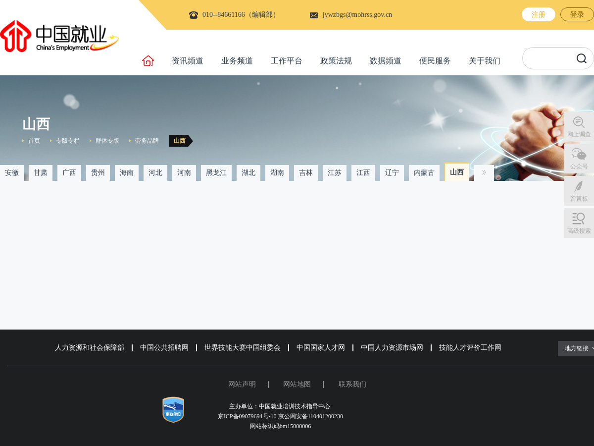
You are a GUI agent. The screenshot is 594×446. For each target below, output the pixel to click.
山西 (180, 140)
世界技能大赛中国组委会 (242, 347)
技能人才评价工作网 (470, 347)
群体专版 (107, 140)
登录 (577, 14)
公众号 (579, 166)
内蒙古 (424, 172)
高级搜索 (579, 230)
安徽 (12, 172)
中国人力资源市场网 (392, 347)
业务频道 (237, 60)
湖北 (248, 172)
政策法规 (336, 60)
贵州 (98, 172)
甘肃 (41, 172)
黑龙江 (216, 172)
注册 (538, 14)
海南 (127, 172)
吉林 (306, 172)
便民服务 (435, 60)
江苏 (335, 172)
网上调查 (579, 134)
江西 (363, 172)
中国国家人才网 (321, 347)
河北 (155, 172)
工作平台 (286, 60)
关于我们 (484, 60)
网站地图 (297, 384)
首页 (34, 140)
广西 (69, 172)
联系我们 (352, 384)
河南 (184, 172)
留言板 (579, 198)
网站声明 (242, 384)
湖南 (277, 172)
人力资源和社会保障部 (89, 347)
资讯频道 (187, 60)
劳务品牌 (147, 140)
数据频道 (385, 60)
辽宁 (392, 172)
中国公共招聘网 (164, 347)
